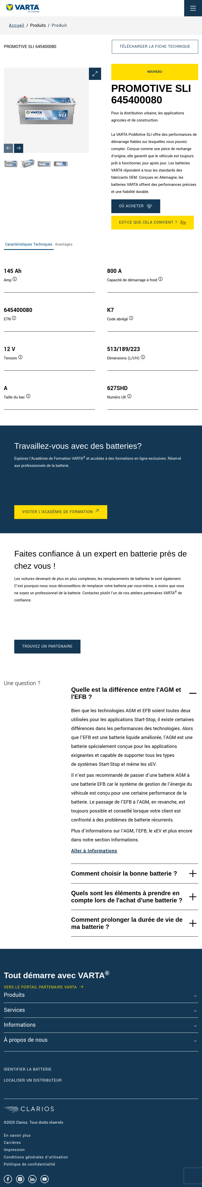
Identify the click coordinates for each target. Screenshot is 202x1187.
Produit (59, 25)
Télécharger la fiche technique (155, 46)
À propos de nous (26, 1040)
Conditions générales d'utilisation (36, 1157)
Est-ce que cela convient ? (152, 223)
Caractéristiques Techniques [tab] (28, 244)
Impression (14, 1150)
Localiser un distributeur (33, 1080)
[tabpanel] (101, 333)
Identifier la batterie (28, 1069)
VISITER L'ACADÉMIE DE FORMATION (57, 512)
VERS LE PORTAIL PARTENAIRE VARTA (40, 987)
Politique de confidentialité (29, 1164)
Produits (14, 995)
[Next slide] (18, 148)
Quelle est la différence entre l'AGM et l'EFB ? (126, 693)
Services (14, 1010)
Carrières (12, 1142)
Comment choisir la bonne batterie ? (124, 873)
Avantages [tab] (64, 244)
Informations (20, 1025)
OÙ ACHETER (136, 206)
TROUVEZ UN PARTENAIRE (47, 646)
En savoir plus (17, 1135)
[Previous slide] (8, 148)
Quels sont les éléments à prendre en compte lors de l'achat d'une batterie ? (126, 897)
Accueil (16, 25)
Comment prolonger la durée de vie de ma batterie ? (126, 923)
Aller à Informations (94, 850)
